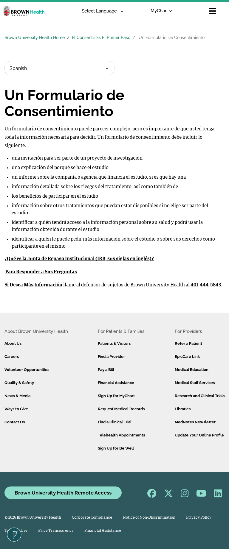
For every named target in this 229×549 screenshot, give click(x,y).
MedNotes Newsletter (195, 422)
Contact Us (14, 422)
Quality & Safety (19, 382)
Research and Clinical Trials (200, 396)
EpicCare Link (187, 356)
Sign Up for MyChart (116, 396)
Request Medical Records (121, 409)
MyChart (161, 10)
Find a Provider (111, 356)
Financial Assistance (116, 382)
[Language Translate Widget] (100, 11)
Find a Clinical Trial (114, 422)
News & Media (17, 396)
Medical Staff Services (195, 382)
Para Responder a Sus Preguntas (41, 272)
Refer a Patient (188, 343)
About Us (12, 343)
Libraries (183, 409)
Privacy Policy (198, 518)
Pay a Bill (106, 369)
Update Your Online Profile (199, 435)
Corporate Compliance (92, 518)
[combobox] (59, 68)
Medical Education (191, 369)
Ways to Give (16, 409)
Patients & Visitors (114, 343)
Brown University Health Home (34, 37)
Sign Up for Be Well (116, 448)
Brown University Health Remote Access (63, 493)
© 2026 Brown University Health (32, 518)
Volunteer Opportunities (26, 369)
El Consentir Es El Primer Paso (101, 37)
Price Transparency (56, 531)
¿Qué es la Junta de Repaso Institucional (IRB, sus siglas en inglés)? (79, 259)
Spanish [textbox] (18, 68)
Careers (11, 356)
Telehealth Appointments (121, 435)
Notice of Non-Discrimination (149, 518)
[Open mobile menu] (213, 11)
